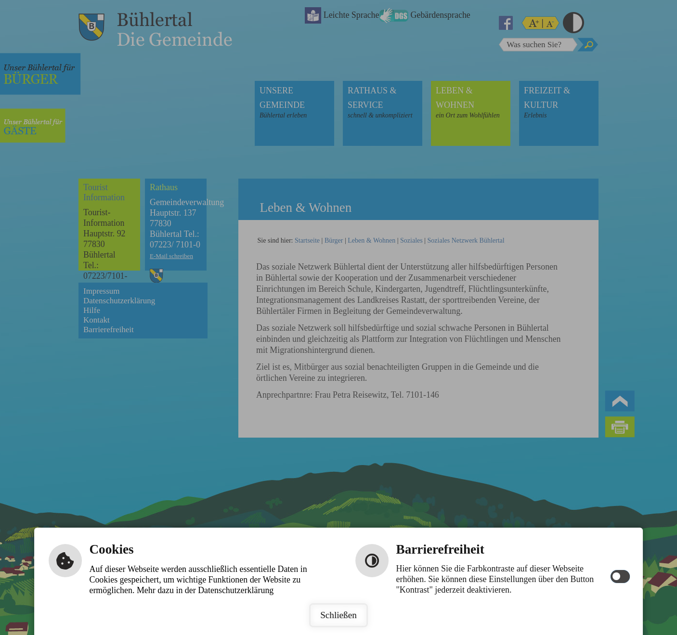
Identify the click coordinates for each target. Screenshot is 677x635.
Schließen (338, 615)
